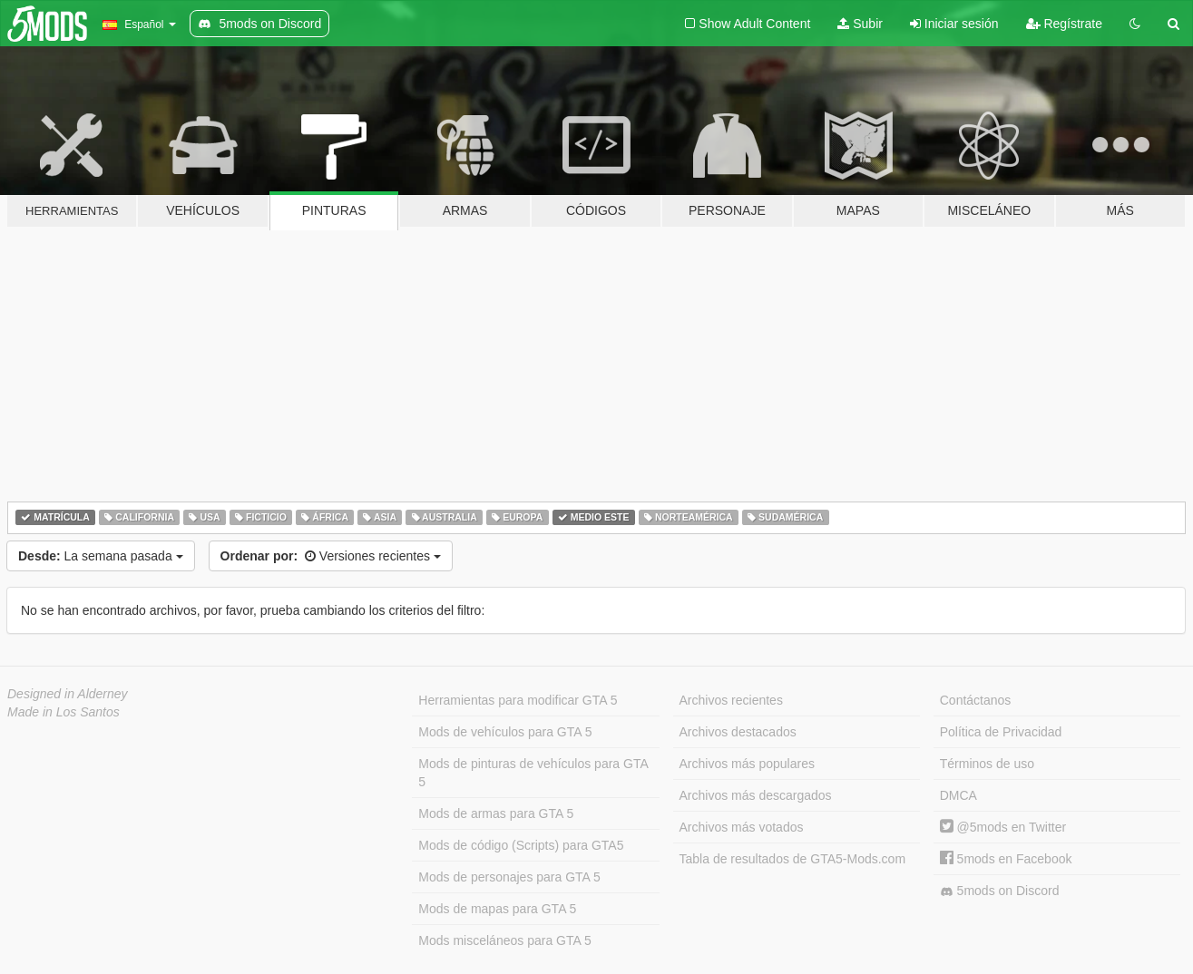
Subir (860, 23)
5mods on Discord (1000, 891)
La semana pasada (100, 556)
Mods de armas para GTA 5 (495, 813)
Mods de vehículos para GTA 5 (505, 732)
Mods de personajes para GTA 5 (509, 877)
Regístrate (1064, 23)
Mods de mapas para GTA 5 (497, 908)
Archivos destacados (738, 732)
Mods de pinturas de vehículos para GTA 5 (533, 772)
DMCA (958, 795)
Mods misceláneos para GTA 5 (504, 940)
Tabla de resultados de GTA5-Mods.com (793, 859)
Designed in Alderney (67, 694)
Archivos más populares (747, 763)
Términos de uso (987, 763)
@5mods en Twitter (1003, 827)
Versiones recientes (330, 556)
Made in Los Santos (63, 712)
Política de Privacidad (1001, 732)
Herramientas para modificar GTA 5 (517, 700)
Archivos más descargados (756, 795)
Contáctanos (976, 700)
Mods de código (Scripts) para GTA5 (520, 845)
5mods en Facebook (1006, 859)
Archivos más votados (742, 827)
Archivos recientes (731, 700)
